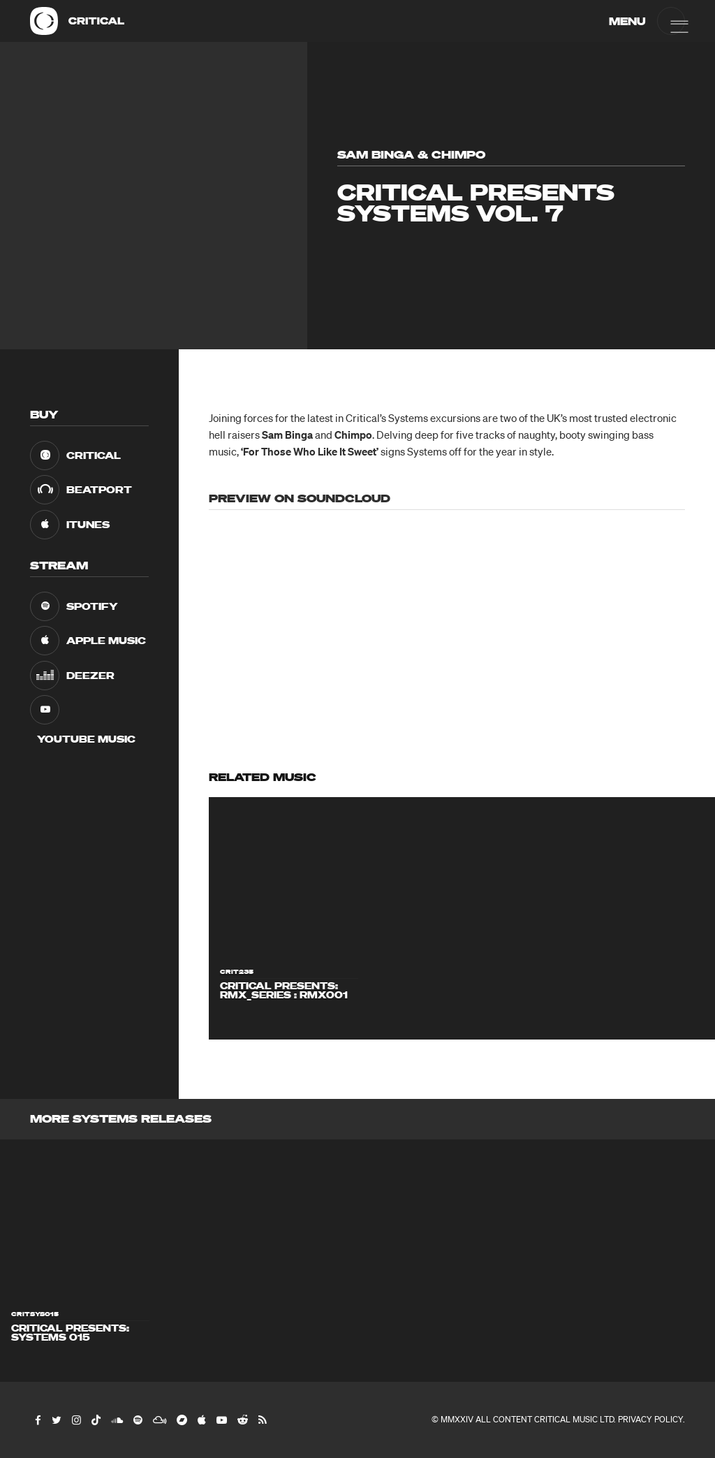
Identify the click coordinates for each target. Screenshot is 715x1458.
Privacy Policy (650, 1419)
